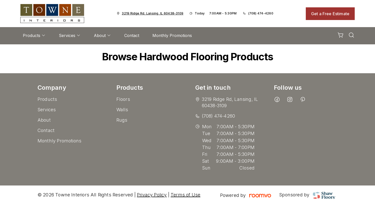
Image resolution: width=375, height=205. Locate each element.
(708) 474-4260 (260, 13)
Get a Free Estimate (330, 13)
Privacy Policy (152, 194)
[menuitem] (34, 35)
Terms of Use (185, 194)
